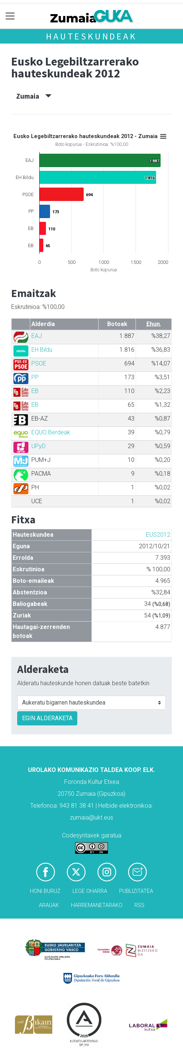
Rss (139, 905)
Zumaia (34, 96)
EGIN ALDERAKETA (47, 718)
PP (35, 377)
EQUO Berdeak (50, 432)
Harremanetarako (96, 905)
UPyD (38, 446)
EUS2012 (158, 534)
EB (34, 391)
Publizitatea (136, 891)
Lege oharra (89, 891)
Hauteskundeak (91, 36)
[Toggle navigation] (10, 16)
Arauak (49, 905)
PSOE (38, 363)
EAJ (36, 335)
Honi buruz (45, 891)
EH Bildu (41, 349)
